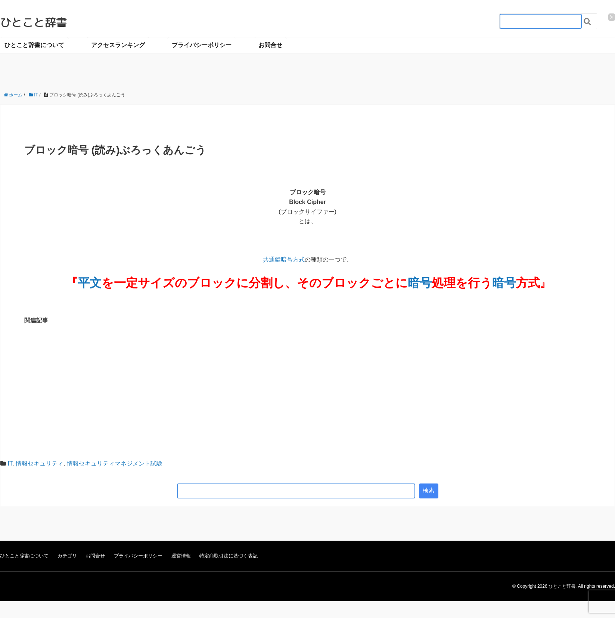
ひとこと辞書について (34, 45)
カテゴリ (67, 556)
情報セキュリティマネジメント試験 (114, 463)
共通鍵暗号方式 (284, 259)
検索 (429, 490)
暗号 (420, 283)
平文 (90, 283)
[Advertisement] (308, 387)
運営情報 (181, 556)
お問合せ (270, 45)
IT (9, 463)
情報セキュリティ (39, 463)
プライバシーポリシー (202, 45)
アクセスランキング (118, 45)
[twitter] (611, 17)
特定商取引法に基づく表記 (228, 556)
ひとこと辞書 (33, 22)
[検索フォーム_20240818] (541, 21)
